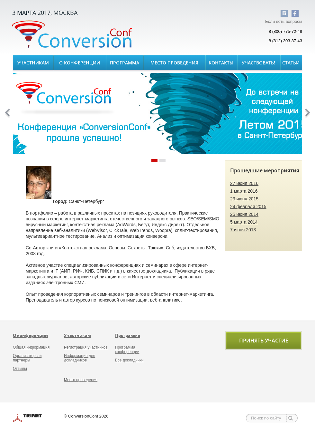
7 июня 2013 (243, 229)
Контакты (221, 63)
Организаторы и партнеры (27, 357)
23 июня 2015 (244, 198)
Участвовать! (258, 63)
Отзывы (20, 368)
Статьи (291, 63)
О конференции (79, 63)
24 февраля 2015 (248, 206)
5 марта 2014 (244, 222)
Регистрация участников (86, 347)
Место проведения (174, 63)
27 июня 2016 (244, 183)
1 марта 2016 (244, 191)
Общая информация (31, 347)
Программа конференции (127, 349)
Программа (124, 63)
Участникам (33, 63)
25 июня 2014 (244, 214)
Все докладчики (129, 360)
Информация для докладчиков (79, 357)
